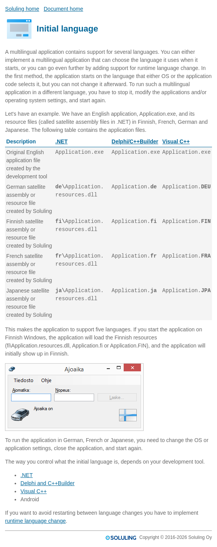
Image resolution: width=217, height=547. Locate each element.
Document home (63, 9)
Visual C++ (176, 141)
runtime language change (35, 521)
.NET (61, 141)
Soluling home (22, 9)
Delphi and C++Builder (47, 483)
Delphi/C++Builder (135, 141)
